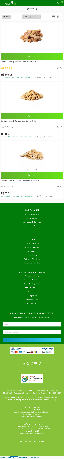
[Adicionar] (36, 51)
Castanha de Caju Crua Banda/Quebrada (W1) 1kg (20, 180)
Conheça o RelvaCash (32, 280)
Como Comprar (32, 251)
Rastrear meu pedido (32, 299)
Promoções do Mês (32, 276)
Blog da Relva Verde (32, 214)
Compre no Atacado (32, 226)
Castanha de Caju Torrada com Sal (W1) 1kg (18, 62)
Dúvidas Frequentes (32, 243)
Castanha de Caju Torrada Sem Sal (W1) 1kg (18, 121)
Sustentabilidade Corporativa (32, 222)
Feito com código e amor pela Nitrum (32, 441)
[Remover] (28, 51)
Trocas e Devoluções (32, 263)
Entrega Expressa (32, 255)
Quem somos (32, 218)
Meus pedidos (32, 296)
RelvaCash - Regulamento (32, 284)
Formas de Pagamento (32, 247)
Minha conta (32, 292)
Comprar (32, 56)
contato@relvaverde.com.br (21, 397)
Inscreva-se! (32, 340)
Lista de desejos (32, 303)
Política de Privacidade (32, 259)
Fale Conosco (32, 230)
